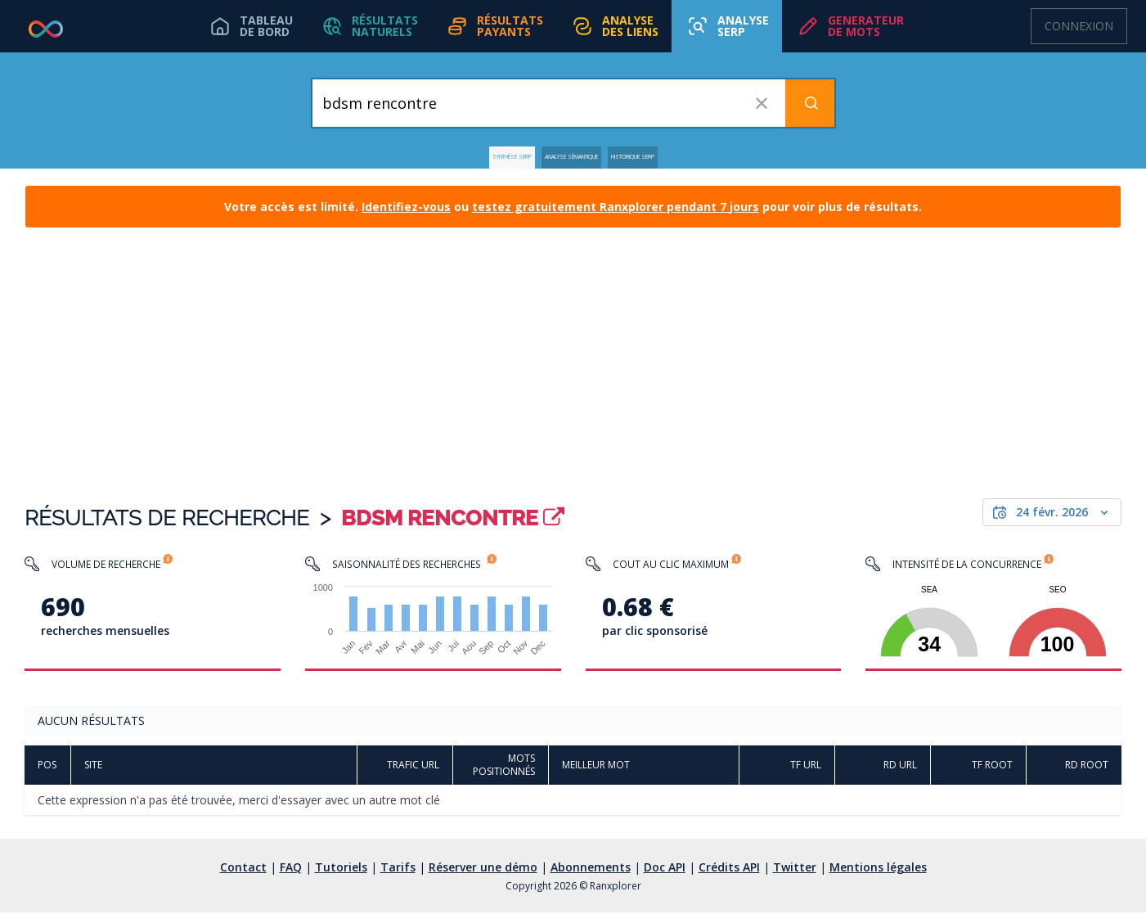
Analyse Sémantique (567, 162)
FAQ (291, 877)
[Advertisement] (573, 369)
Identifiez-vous (406, 217)
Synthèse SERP (440, 162)
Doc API (664, 877)
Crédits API (729, 877)
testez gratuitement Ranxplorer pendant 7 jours (615, 217)
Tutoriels (341, 877)
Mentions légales (878, 877)
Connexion (1079, 26)
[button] (362, 26)
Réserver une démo (483, 877)
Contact (243, 877)
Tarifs (398, 877)
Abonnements (591, 877)
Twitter (794, 877)
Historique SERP (701, 162)
